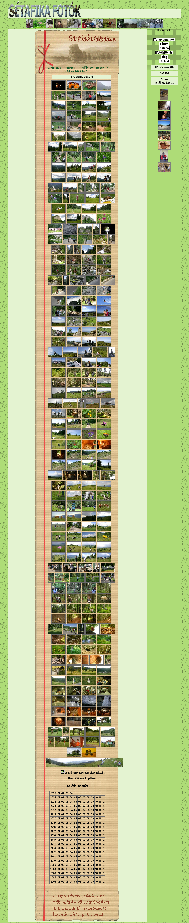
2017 (53, 831)
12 (103, 797)
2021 (53, 814)
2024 (53, 801)
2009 (53, 865)
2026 (53, 793)
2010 (53, 860)
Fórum (164, 44)
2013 (53, 848)
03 (66, 793)
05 (75, 797)
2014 (53, 843)
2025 (53, 797)
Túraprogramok (164, 39)
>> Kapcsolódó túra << (81, 77)
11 (100, 797)
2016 (53, 835)
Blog (164, 57)
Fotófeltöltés (164, 52)
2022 (53, 810)
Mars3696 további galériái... (83, 778)
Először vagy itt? (164, 67)
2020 (53, 818)
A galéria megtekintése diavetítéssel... (83, 772)
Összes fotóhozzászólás (164, 81)
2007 (53, 873)
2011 (53, 856)
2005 (53, 881)
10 (96, 797)
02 (62, 793)
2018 (53, 827)
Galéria (164, 48)
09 (92, 797)
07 (84, 797)
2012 (53, 852)
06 (79, 797)
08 (88, 797)
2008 (53, 869)
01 (58, 793)
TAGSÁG (164, 73)
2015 (53, 839)
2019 (53, 822)
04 (71, 793)
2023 (53, 806)
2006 (53, 877)
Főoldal (164, 61)
